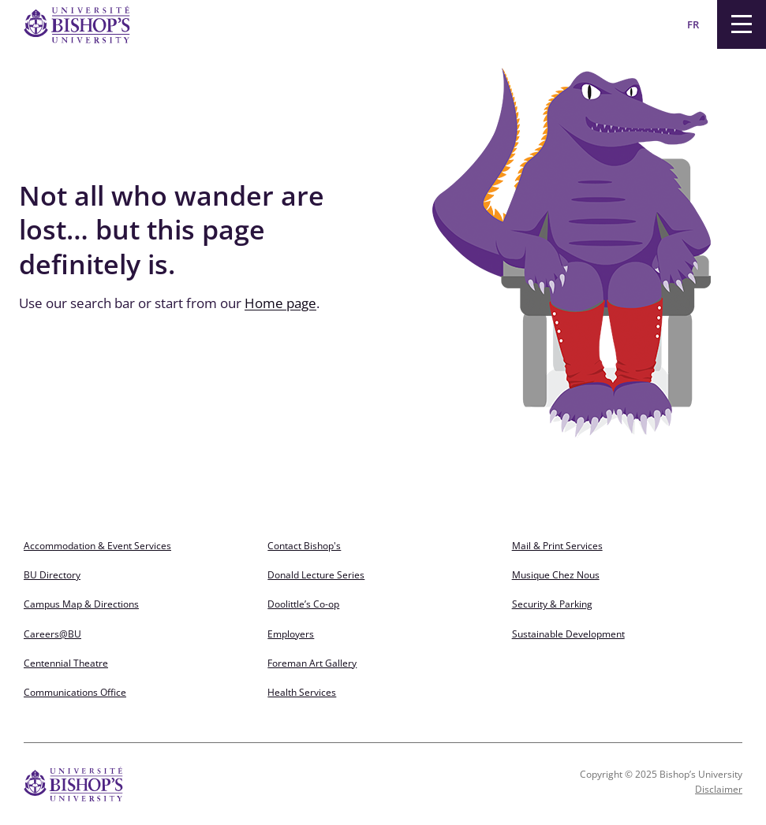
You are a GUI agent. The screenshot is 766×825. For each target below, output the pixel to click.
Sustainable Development (568, 634)
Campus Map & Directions (81, 604)
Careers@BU (52, 634)
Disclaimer (718, 789)
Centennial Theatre (66, 663)
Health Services (301, 692)
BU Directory (52, 575)
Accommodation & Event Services (97, 545)
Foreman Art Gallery (312, 663)
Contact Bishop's (304, 545)
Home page (280, 303)
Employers (290, 634)
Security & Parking (552, 604)
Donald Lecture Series (315, 575)
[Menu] (741, 24)
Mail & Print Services (557, 545)
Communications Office (75, 692)
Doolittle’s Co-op (303, 604)
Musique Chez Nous (556, 575)
